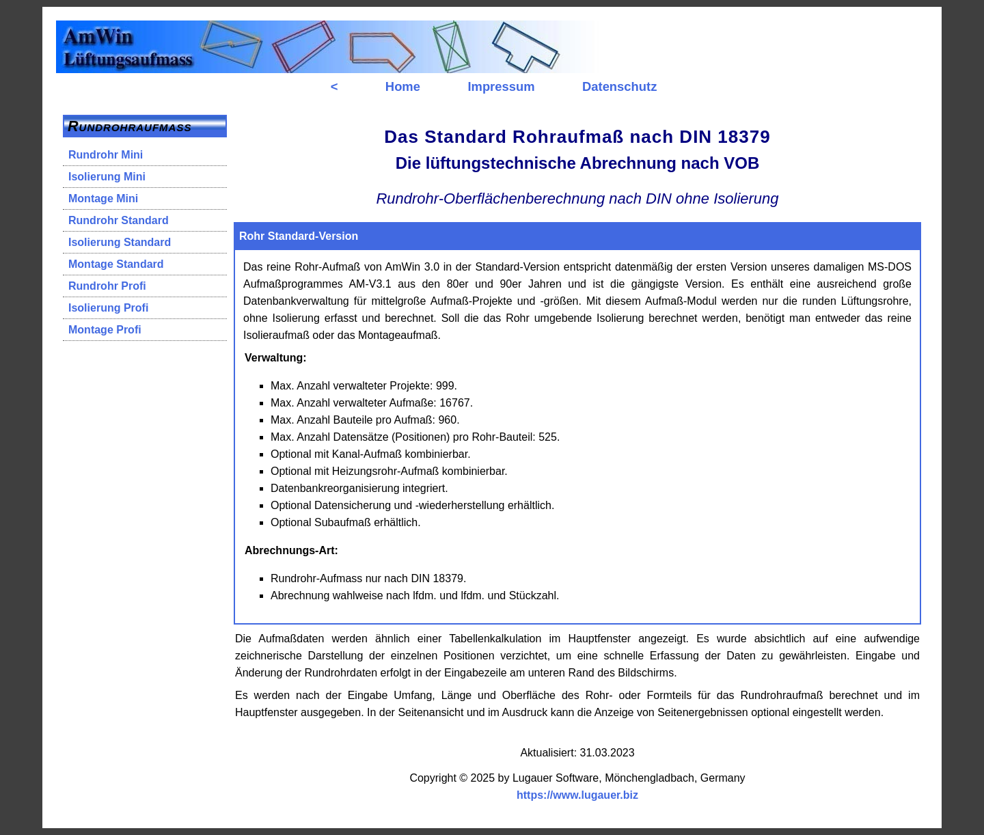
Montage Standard (116, 264)
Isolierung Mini (107, 176)
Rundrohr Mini (105, 155)
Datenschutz (619, 86)
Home (402, 86)
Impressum (500, 86)
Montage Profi (104, 330)
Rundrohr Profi (107, 286)
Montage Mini (103, 198)
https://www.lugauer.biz (577, 795)
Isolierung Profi (108, 308)
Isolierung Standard (119, 242)
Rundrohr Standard (118, 220)
